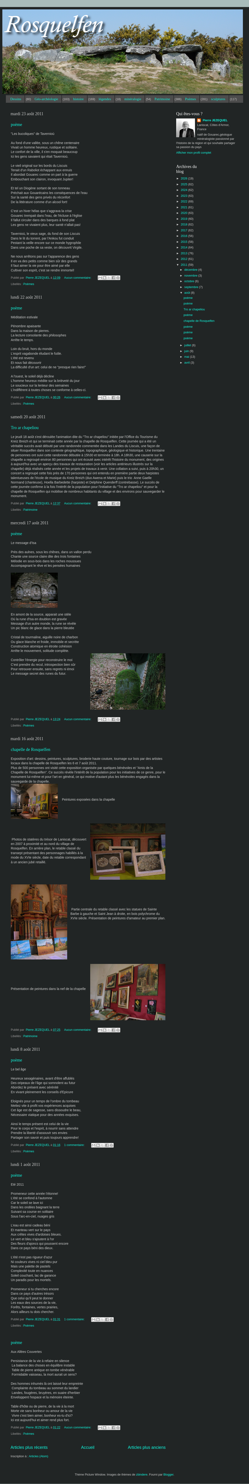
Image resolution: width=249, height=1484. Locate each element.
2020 (184, 213)
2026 (184, 178)
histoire (78, 99)
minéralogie (132, 99)
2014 (184, 247)
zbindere (141, 1474)
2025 (184, 184)
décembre (191, 269)
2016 (184, 236)
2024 (184, 190)
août (187, 292)
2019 (184, 219)
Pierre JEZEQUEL (214, 120)
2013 (184, 253)
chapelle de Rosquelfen (30, 749)
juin (187, 351)
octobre (189, 281)
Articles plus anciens (147, 1447)
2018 (184, 224)
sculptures (218, 99)
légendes (105, 99)
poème (16, 124)
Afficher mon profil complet (193, 152)
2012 (184, 259)
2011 (184, 264)
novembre (191, 275)
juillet (188, 345)
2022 (184, 201)
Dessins (15, 99)
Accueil (87, 1447)
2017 (184, 230)
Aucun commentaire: (78, 277)
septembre (191, 287)
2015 (184, 242)
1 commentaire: (74, 1145)
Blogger (168, 1474)
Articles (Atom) (38, 1456)
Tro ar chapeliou (25, 427)
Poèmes (190, 99)
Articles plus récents (29, 1447)
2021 (184, 207)
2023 (184, 196)
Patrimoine (162, 99)
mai (187, 356)
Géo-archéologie (46, 99)
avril (187, 362)
